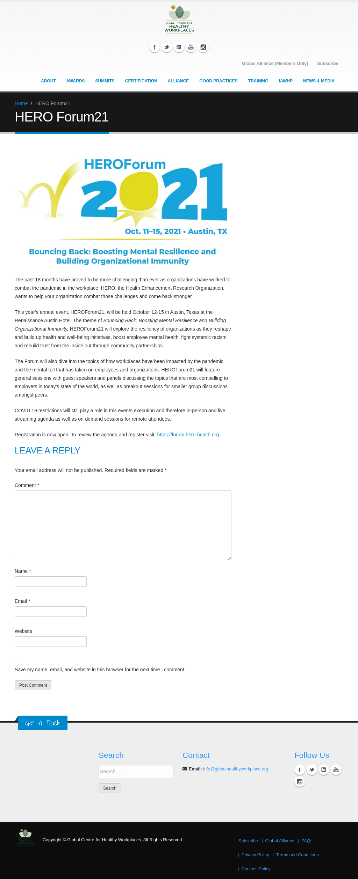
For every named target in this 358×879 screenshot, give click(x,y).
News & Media (319, 80)
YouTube (191, 47)
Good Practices (218, 80)
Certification (141, 80)
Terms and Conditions (297, 854)
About (48, 80)
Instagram (203, 47)
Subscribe (248, 840)
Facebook (154, 47)
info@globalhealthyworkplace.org (235, 768)
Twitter (167, 47)
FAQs (307, 840)
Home (21, 103)
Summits (105, 80)
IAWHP (286, 80)
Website (23, 631)
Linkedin (179, 47)
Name (23, 571)
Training (258, 80)
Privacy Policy (255, 854)
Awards (75, 80)
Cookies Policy (256, 868)
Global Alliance (279, 840)
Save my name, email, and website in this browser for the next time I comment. (100, 669)
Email (22, 601)
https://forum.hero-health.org (188, 434)
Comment (27, 485)
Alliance (178, 80)
